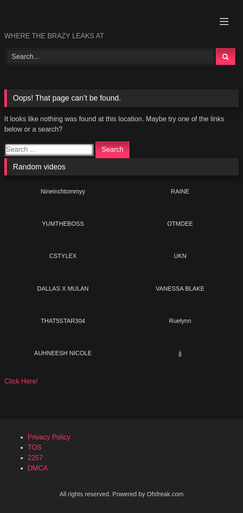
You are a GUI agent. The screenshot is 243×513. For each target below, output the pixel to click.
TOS (35, 447)
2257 (35, 457)
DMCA (38, 468)
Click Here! (21, 381)
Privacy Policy (49, 437)
